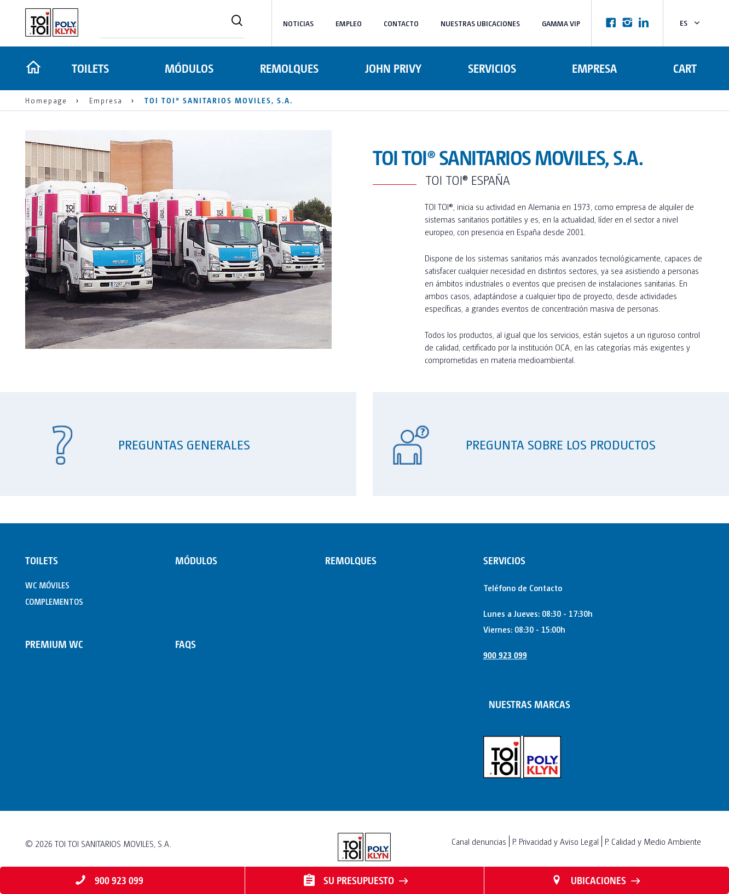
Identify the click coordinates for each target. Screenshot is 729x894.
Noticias (298, 23)
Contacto (401, 23)
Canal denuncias (479, 841)
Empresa (593, 68)
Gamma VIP (561, 23)
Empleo (348, 23)
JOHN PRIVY (391, 68)
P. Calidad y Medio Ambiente (653, 841)
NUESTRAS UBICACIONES (480, 23)
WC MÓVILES (47, 585)
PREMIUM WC (54, 644)
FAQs (185, 644)
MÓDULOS (189, 68)
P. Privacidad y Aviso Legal (555, 841)
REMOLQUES (288, 68)
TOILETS (89, 68)
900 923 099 (505, 655)
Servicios (489, 68)
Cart (685, 68)
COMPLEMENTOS (54, 601)
